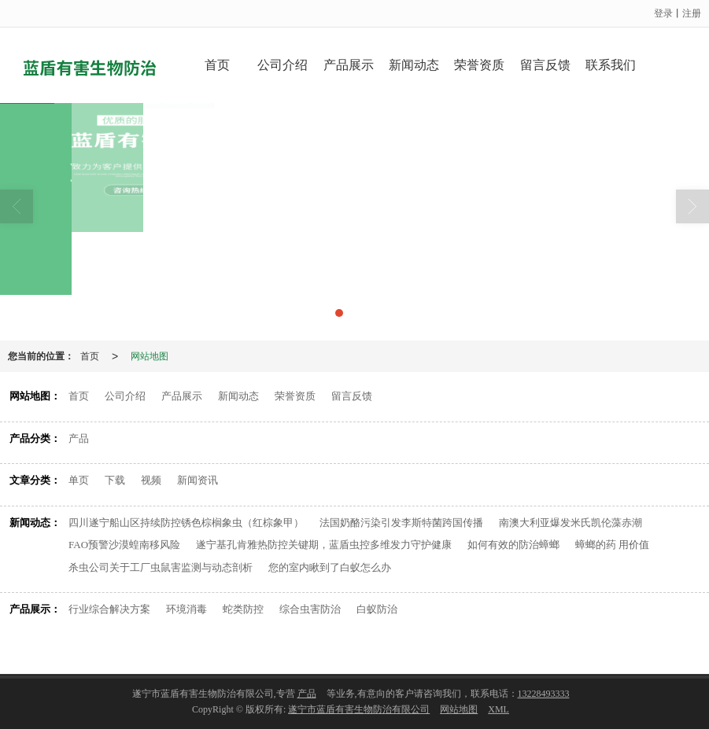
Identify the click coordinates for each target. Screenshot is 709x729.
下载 (115, 480)
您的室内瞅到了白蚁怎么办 (329, 567)
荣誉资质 (479, 65)
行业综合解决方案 (109, 609)
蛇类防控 (243, 609)
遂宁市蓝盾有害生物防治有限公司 (359, 709)
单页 (78, 480)
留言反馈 (545, 65)
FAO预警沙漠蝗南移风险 (124, 544)
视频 (151, 480)
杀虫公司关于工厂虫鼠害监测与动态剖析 (160, 567)
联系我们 (610, 65)
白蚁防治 (376, 609)
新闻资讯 (197, 480)
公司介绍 (282, 65)
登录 (663, 13)
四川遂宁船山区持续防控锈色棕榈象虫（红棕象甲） (186, 522)
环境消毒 (186, 609)
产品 (78, 438)
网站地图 (149, 356)
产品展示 (348, 65)
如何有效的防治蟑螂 (513, 544)
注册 (691, 13)
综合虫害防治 (310, 609)
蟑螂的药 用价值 (612, 544)
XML (498, 709)
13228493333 (544, 693)
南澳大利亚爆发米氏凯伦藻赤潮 (570, 522)
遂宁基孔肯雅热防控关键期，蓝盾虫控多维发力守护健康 (324, 544)
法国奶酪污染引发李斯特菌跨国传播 (401, 522)
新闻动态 (414, 65)
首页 (217, 65)
